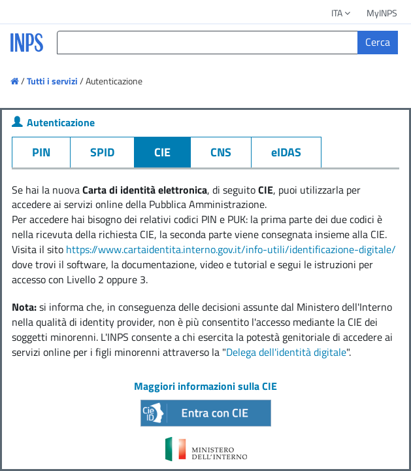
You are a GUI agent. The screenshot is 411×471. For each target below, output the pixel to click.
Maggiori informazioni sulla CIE (205, 386)
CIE (162, 152)
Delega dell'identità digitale (286, 352)
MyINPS (382, 13)
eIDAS (286, 152)
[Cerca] (377, 42)
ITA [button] (341, 13)
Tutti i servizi (52, 81)
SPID (102, 152)
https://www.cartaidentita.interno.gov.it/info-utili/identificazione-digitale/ (231, 249)
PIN (41, 152)
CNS (220, 152)
